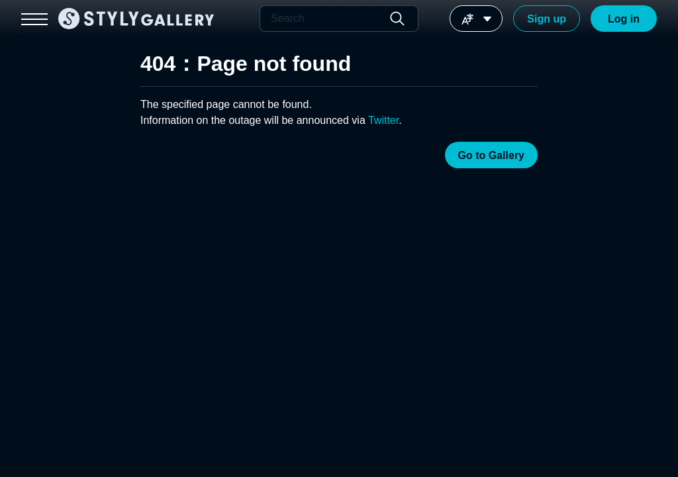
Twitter (383, 120)
